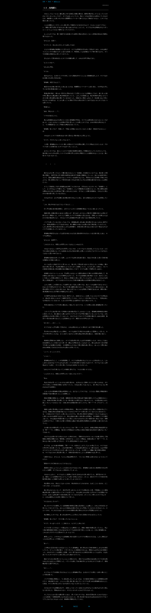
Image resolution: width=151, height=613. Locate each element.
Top (44, 1)
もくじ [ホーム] (75, 606)
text (49, 1)
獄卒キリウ (57, 1)
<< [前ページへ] (62, 606)
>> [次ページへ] (89, 606)
